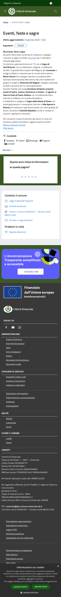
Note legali (10, 562)
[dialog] (30, 580)
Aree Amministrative (15, 343)
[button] (30, 592)
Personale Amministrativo (17, 360)
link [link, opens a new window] (55, 581)
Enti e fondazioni (13, 351)
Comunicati (11, 422)
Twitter (20, 140)
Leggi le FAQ (11, 529)
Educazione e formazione (17, 393)
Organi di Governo (14, 339)
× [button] (58, 566)
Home (5, 22)
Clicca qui (32, 57)
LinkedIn (9, 143)
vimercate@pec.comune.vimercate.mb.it (24, 506)
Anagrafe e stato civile (16, 376)
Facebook (8, 140)
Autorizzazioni (12, 405)
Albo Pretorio (12, 554)
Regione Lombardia (12, 3)
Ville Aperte (8, 128)
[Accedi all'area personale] (50, 3)
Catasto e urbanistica (15, 385)
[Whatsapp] (19, 327)
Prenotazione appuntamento (18, 521)
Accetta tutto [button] (20, 587)
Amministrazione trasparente (19, 550)
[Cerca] (55, 11)
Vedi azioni (8, 150)
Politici (9, 355)
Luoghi (9, 438)
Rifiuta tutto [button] (41, 587)
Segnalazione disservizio (16, 525)
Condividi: (10, 136)
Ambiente (10, 401)
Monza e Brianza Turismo (14, 125)
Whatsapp (32, 140)
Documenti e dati (13, 364)
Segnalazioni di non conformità (19, 537)
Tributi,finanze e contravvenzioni (20, 397)
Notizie (9, 418)
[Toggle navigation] (5, 11)
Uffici (8, 347)
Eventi (9, 442)
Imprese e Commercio (15, 381)
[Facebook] (6, 327)
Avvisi (8, 426)
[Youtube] (13, 327)
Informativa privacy (14, 558)
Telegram (44, 140)
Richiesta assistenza (15, 533)
